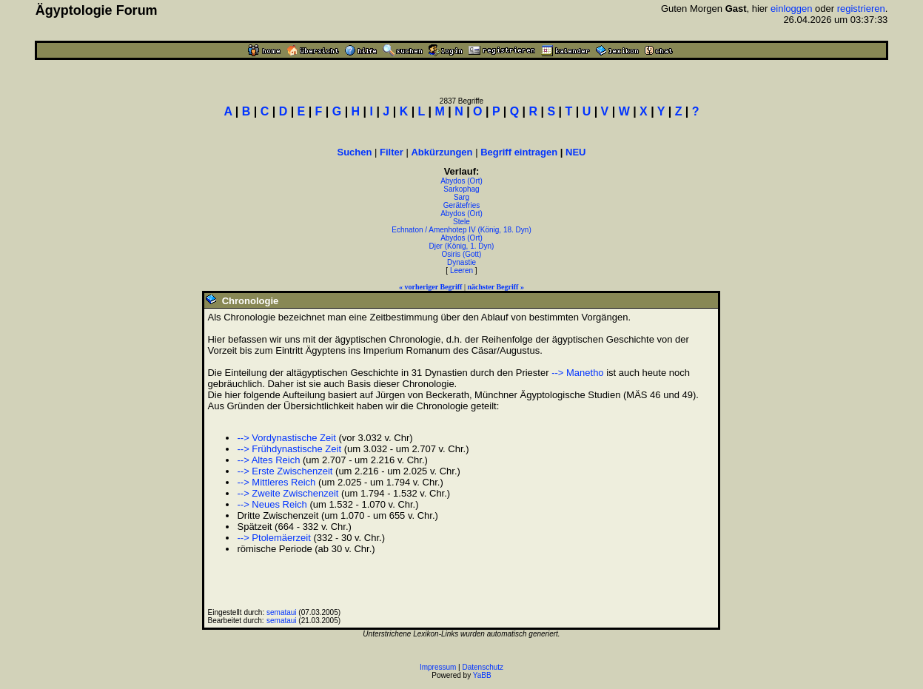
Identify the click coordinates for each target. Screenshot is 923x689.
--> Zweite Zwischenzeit (287, 493)
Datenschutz (483, 667)
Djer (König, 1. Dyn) (461, 246)
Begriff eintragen (518, 152)
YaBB (482, 675)
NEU (575, 152)
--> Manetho (577, 372)
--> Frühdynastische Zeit (289, 448)
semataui (281, 612)
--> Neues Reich (271, 504)
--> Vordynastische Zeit (286, 437)
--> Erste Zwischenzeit (284, 471)
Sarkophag (461, 189)
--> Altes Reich (268, 460)
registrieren (861, 8)
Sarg (461, 197)
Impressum (438, 667)
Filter (391, 152)
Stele (461, 222)
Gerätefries (461, 205)
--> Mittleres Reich (276, 482)
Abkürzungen (441, 152)
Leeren (461, 270)
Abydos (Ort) (461, 181)
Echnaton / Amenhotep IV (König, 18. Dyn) (461, 230)
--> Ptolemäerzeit (273, 537)
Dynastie (461, 262)
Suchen (354, 152)
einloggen (791, 8)
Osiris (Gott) (462, 254)
